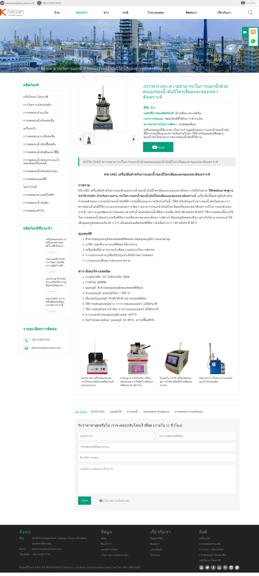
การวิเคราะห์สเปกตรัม (37, 104)
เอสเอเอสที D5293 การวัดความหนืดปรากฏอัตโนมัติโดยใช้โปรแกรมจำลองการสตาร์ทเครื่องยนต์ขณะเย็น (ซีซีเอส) (56, 262)
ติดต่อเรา (191, 12)
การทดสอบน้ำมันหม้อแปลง (40, 171)
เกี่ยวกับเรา (224, 12)
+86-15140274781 (51, 3)
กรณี (125, 12)
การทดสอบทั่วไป (33, 210)
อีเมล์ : (22, 552)
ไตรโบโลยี (30, 186)
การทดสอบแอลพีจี (34, 179)
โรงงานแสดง (155, 12)
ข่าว (106, 12)
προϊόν (81, 12)
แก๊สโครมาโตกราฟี (35, 96)
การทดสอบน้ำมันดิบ (36, 202)
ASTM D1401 (97, 415)
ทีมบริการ (106, 547)
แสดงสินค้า (156, 552)
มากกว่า (52, 252)
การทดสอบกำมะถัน (35, 112)
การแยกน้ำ (132, 415)
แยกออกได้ (115, 415)
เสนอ (84, 504)
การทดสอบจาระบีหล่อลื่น (39, 136)
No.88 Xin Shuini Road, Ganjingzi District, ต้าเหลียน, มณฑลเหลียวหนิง (59, 544)
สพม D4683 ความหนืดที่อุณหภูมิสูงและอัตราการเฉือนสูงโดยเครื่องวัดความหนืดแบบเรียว (56, 302)
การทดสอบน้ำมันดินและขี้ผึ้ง (41, 152)
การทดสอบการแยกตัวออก (188, 415)
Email (158, 146)
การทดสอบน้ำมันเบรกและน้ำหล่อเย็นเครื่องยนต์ (41, 161)
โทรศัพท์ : (24, 557)
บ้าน (57, 12)
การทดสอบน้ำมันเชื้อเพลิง (39, 144)
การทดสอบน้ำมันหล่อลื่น (116, 76)
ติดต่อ (25, 535)
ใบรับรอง (155, 558)
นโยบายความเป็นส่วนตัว (114, 558)
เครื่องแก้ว (29, 128)
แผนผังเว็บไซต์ (109, 552)
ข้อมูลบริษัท (156, 541)
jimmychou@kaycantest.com (20, 3)
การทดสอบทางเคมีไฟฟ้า (38, 194)
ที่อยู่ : (22, 541)
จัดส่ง (104, 541)
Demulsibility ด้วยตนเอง (156, 415)
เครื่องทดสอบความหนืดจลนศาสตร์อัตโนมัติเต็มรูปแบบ (56, 243)
